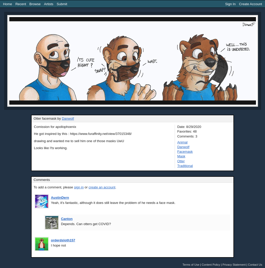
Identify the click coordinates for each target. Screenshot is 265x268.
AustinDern (60, 198)
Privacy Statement (234, 264)
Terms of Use (190, 264)
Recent (20, 4)
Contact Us (255, 264)
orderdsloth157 (63, 240)
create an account (102, 187)
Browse (35, 4)
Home (7, 4)
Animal (182, 142)
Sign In (230, 4)
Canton (67, 219)
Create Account (250, 4)
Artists (48, 4)
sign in (79, 187)
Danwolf (68, 118)
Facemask (185, 152)
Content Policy (211, 264)
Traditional (185, 166)
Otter (181, 161)
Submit (62, 4)
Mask (181, 156)
